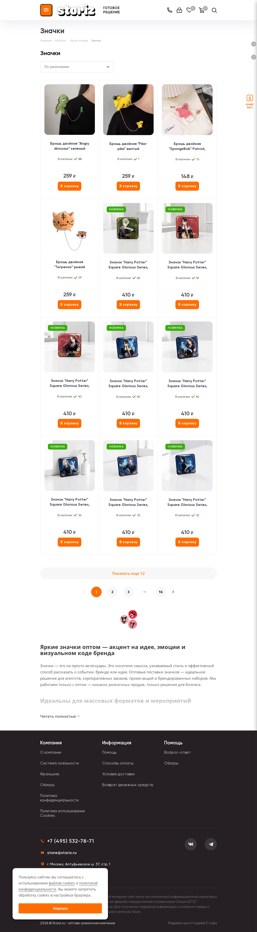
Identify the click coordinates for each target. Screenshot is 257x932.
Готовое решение (111, 10)
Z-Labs (211, 923)
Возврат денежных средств (127, 785)
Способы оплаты (118, 763)
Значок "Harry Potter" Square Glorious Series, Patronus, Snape (187, 503)
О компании (50, 752)
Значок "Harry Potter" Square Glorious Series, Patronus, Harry (128, 384)
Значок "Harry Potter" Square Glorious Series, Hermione (70, 384)
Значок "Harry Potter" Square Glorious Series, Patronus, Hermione (187, 384)
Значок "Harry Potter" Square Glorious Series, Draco (128, 265)
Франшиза (49, 774)
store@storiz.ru (62, 852)
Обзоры (47, 785)
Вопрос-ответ (177, 752)
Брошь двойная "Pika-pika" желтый (128, 146)
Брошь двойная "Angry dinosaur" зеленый (69, 146)
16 (161, 591)
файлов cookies (62, 883)
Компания (51, 743)
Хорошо (60, 908)
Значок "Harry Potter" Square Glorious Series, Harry (187, 265)
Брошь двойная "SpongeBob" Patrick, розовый (187, 147)
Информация (116, 743)
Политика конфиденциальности (59, 797)
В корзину (69, 186)
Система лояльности (59, 763)
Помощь (109, 752)
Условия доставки (118, 774)
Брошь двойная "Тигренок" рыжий (69, 264)
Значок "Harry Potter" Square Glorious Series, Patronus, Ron (128, 503)
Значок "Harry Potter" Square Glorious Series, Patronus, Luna (70, 502)
